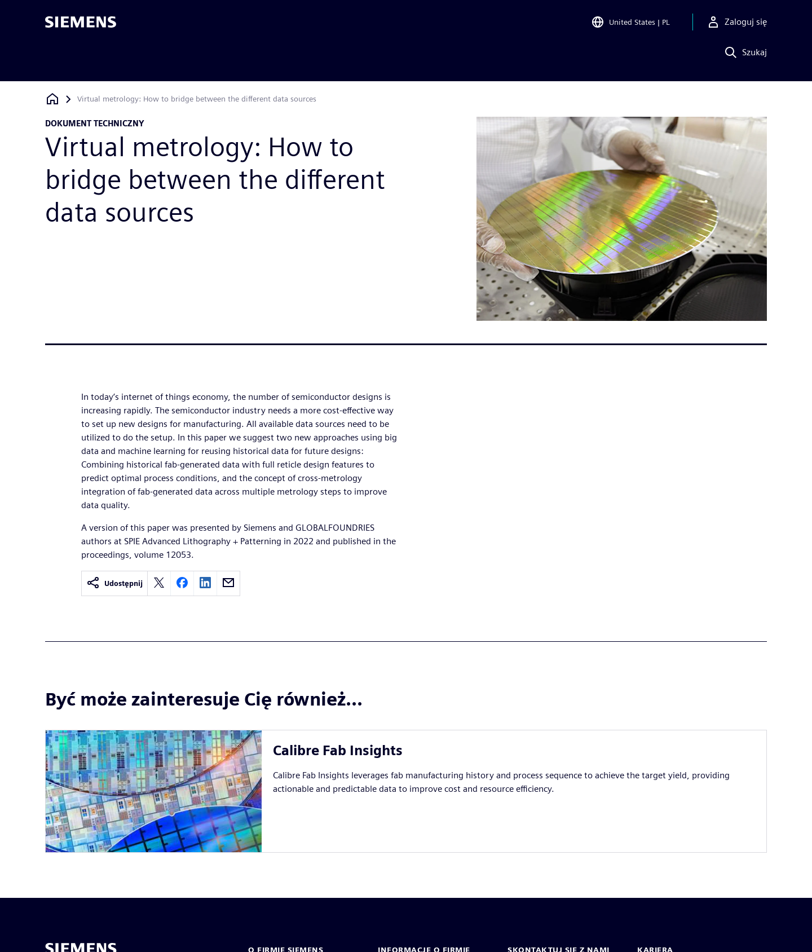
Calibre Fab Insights (338, 750)
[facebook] (182, 583)
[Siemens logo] (80, 24)
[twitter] (159, 583)
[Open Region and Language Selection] (630, 25)
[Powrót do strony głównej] (52, 99)
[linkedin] (205, 583)
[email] (228, 583)
